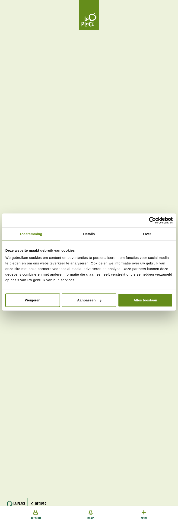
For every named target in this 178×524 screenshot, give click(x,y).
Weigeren (32, 300)
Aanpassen (89, 300)
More (144, 515)
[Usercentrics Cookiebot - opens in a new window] (152, 220)
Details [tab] (89, 234)
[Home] (89, 15)
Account (36, 515)
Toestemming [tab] (31, 234)
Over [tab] (147, 234)
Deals (91, 515)
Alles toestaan (145, 300)
